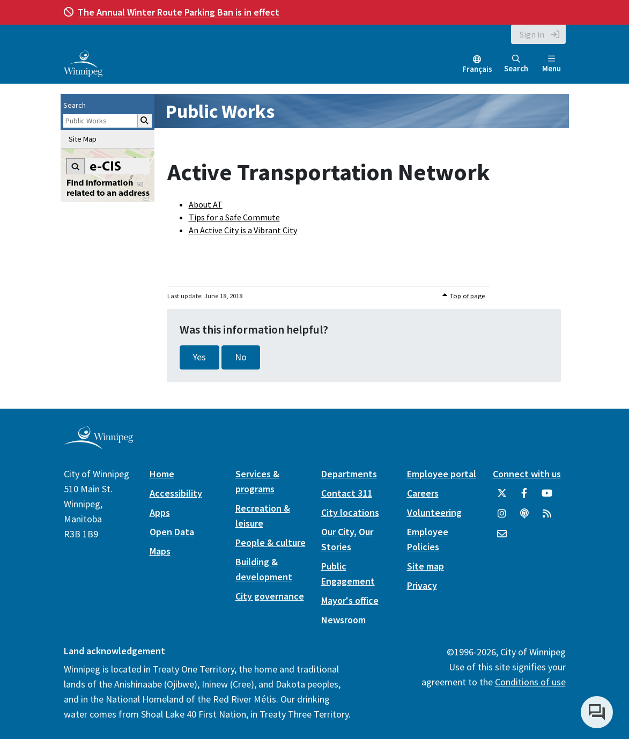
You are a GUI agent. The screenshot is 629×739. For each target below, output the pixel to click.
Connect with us (527, 474)
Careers (423, 493)
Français (477, 69)
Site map (425, 566)
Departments (349, 474)
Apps (160, 512)
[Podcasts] (524, 517)
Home (162, 474)
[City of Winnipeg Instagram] (502, 517)
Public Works (220, 111)
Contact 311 (346, 493)
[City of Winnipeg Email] (502, 538)
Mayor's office (350, 600)
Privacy (422, 585)
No (241, 357)
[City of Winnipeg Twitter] (502, 497)
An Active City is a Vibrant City (243, 230)
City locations (350, 512)
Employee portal (441, 474)
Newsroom (343, 620)
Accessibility (176, 493)
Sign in (532, 34)
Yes (199, 357)
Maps (160, 551)
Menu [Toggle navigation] (551, 64)
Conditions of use (530, 682)
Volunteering (434, 512)
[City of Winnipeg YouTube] (547, 497)
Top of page (467, 296)
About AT (206, 204)
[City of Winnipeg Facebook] (524, 497)
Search (516, 64)
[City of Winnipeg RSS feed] (547, 517)
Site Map (83, 139)
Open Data (172, 532)
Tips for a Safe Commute (234, 217)
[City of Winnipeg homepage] (98, 445)
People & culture (270, 542)
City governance (269, 596)
